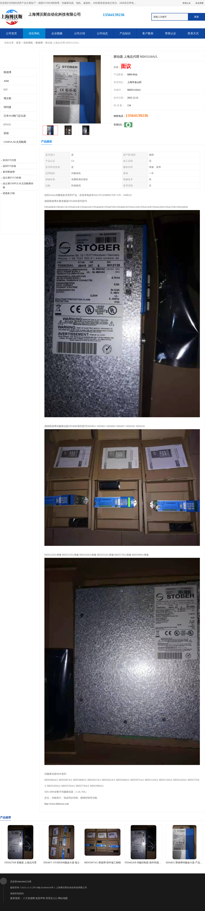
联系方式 (193, 33)
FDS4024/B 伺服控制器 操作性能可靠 (144, 862)
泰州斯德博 (9, 172)
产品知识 (125, 33)
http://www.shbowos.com (56, 804)
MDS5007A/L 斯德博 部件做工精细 (102, 862)
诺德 (6, 133)
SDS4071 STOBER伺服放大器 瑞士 (61, 862)
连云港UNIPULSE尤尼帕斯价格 (18, 185)
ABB (6, 81)
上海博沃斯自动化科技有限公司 (71, 887)
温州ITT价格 (9, 166)
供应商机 (34, 33)
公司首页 (11, 33)
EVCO (7, 124)
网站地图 (63, 898)
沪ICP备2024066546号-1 (43, 887)
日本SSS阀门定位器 (15, 115)
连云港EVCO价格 (12, 177)
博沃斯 (7, 98)
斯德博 (39, 43)
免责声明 (40, 898)
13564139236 (137, 115)
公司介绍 (79, 33)
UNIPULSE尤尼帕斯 (15, 142)
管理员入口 (52, 898)
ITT (6, 89)
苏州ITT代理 (9, 160)
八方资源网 (29, 898)
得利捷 (7, 107)
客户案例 (147, 33)
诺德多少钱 (9, 193)
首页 (18, 43)
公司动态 (102, 33)
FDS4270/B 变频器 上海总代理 (20, 862)
